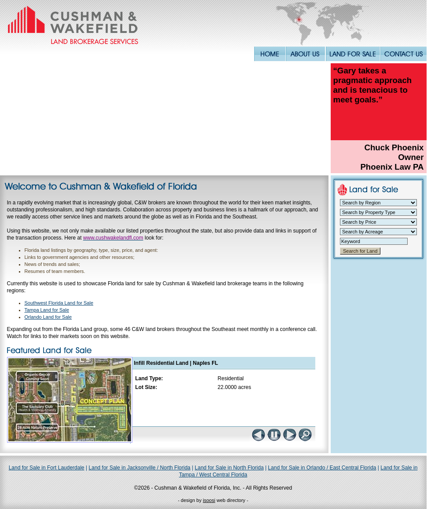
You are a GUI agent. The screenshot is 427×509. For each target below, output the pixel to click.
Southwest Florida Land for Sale (59, 302)
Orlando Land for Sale (48, 317)
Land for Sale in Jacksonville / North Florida (139, 468)
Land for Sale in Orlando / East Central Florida (322, 468)
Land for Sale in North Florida (229, 468)
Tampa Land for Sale (47, 310)
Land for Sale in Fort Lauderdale (46, 468)
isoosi (209, 500)
